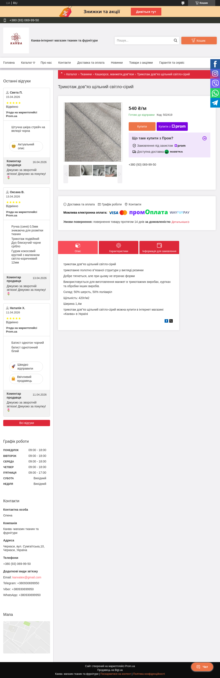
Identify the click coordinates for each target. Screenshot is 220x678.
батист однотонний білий (24, 349)
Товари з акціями (141, 62)
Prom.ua (130, 666)
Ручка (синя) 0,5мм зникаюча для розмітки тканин (27, 230)
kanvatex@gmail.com (26, 577)
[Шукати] (175, 40)
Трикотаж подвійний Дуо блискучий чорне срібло (26, 242)
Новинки (117, 62)
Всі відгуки (26, 423)
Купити (142, 126)
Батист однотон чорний (27, 342)
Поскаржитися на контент (116, 673)
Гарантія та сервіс (171, 62)
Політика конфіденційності (149, 673)
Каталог (26, 62)
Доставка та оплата (90, 62)
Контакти (64, 62)
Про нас (46, 62)
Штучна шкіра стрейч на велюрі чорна (28, 129)
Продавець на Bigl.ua (110, 670)
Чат (202, 667)
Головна (9, 62)
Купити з (172, 126)
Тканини (86, 74)
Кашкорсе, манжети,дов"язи (114, 74)
